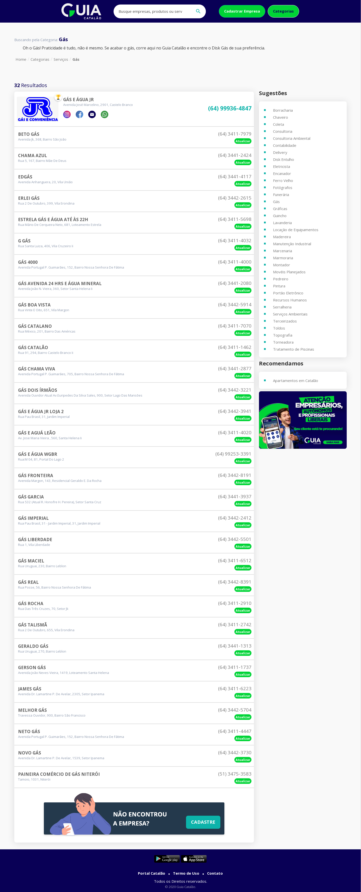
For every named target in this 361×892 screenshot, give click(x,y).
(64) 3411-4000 (234, 262)
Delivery (280, 152)
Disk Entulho (283, 159)
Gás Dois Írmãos (37, 390)
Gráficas (280, 208)
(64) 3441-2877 (234, 368)
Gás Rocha (30, 603)
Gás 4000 (28, 262)
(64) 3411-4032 (234, 240)
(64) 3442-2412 (234, 518)
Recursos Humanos (290, 299)
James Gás (29, 689)
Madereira (282, 236)
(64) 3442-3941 (234, 411)
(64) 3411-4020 (234, 432)
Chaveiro (280, 117)
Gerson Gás (32, 667)
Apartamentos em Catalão (295, 380)
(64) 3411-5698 (234, 219)
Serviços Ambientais (290, 313)
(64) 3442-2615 (234, 198)
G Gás (24, 241)
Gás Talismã (32, 625)
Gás (75, 59)
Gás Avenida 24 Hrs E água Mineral (60, 283)
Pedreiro (280, 278)
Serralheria (282, 306)
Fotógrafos (282, 187)
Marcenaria (282, 250)
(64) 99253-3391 (233, 454)
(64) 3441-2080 (234, 283)
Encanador (282, 173)
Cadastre (203, 822)
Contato (215, 873)
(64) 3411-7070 (234, 326)
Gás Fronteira (35, 475)
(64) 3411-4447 (234, 731)
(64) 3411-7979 (234, 134)
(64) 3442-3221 (234, 390)
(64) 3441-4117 (234, 176)
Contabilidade (284, 145)
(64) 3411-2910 (234, 603)
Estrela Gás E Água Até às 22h (53, 219)
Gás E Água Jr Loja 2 (41, 411)
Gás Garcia (31, 497)
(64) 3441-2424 (234, 155)
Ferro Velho (283, 180)
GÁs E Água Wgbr (37, 454)
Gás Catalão (33, 347)
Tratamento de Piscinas (293, 349)
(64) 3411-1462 (234, 347)
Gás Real (28, 582)
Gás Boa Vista (34, 305)
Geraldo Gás (33, 646)
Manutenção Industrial (292, 243)
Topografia (282, 335)
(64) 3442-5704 (234, 710)
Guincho (280, 215)
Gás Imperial (33, 518)
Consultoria (282, 131)
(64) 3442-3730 (234, 752)
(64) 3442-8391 (234, 582)
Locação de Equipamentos (295, 229)
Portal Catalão (151, 873)
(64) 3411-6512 (234, 560)
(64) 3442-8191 (234, 475)
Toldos (279, 328)
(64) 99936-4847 (229, 108)
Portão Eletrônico (288, 292)
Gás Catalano (35, 326)
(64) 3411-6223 (234, 688)
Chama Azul (32, 155)
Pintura (279, 285)
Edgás (25, 177)
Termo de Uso (186, 873)
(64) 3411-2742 (234, 624)
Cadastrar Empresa (242, 11)
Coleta (278, 124)
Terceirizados (285, 321)
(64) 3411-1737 (234, 667)
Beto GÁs (28, 134)
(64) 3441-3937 (234, 496)
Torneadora (283, 342)
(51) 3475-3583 (234, 774)
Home (21, 59)
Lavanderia (282, 222)
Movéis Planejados (289, 271)
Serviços (61, 59)
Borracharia (283, 110)
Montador (281, 264)
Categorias (283, 11)
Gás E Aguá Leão (37, 433)
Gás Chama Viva (36, 369)
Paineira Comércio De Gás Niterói (59, 774)
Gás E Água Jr (78, 99)
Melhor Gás (32, 710)
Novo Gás (29, 753)
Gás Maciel (31, 561)
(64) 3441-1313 (234, 646)
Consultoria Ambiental (291, 138)
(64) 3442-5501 (234, 539)
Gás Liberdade (35, 539)
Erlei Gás (29, 198)
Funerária (281, 194)
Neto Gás (29, 731)
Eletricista (281, 166)
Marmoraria (283, 257)
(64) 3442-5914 (234, 304)
